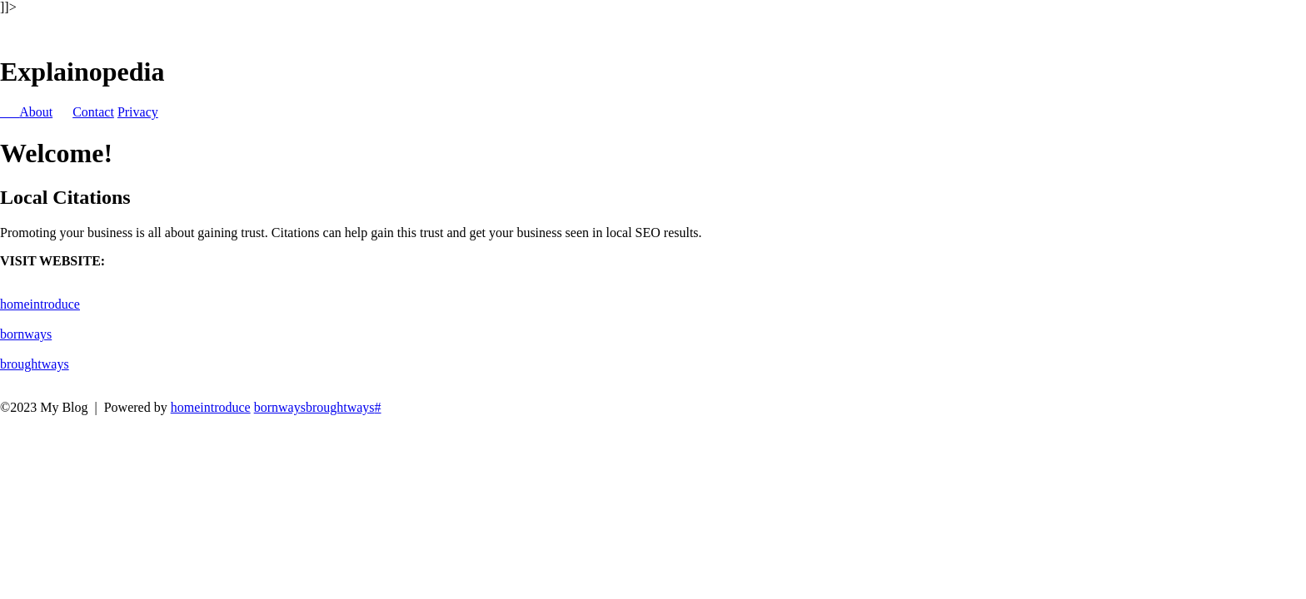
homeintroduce (40, 304)
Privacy (137, 112)
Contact (93, 112)
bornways (26, 334)
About (35, 112)
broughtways (34, 364)
